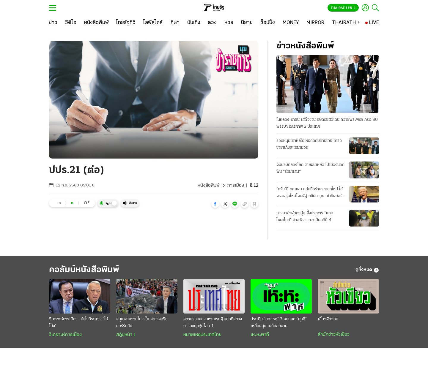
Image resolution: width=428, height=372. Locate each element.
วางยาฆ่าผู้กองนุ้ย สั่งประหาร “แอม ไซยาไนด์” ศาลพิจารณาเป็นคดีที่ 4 (304, 216)
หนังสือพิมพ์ (208, 185)
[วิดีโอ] (70, 22)
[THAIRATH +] (346, 22)
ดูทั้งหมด (367, 270)
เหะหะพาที (260, 335)
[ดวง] (212, 22)
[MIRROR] (315, 22)
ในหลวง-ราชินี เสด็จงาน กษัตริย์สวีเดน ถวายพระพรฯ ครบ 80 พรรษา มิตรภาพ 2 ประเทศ (327, 123)
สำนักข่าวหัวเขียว (334, 334)
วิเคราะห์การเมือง (65, 335)
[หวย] (228, 22)
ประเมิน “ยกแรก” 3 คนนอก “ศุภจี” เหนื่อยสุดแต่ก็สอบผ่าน (279, 322)
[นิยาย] (247, 22)
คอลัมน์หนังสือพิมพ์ (84, 270)
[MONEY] (291, 22)
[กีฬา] (175, 22)
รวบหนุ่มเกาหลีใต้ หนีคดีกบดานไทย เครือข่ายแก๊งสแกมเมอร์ (309, 144)
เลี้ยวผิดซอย (328, 319)
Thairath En (343, 8)
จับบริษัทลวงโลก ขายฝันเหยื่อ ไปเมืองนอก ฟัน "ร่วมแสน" (310, 168)
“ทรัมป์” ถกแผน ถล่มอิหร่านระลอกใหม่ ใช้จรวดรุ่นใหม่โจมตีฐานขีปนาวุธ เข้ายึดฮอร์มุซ (309, 193)
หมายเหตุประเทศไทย (202, 335)
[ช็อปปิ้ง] (267, 22)
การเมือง (235, 185)
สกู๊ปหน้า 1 (126, 335)
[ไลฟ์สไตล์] (153, 22)
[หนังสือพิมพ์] (96, 22)
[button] (215, 204)
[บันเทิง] (193, 22)
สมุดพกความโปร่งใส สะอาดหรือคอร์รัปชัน (142, 322)
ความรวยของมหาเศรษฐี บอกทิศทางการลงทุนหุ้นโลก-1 (212, 322)
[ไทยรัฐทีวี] (126, 22)
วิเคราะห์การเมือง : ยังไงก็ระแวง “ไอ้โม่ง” (78, 322)
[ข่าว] (53, 22)
